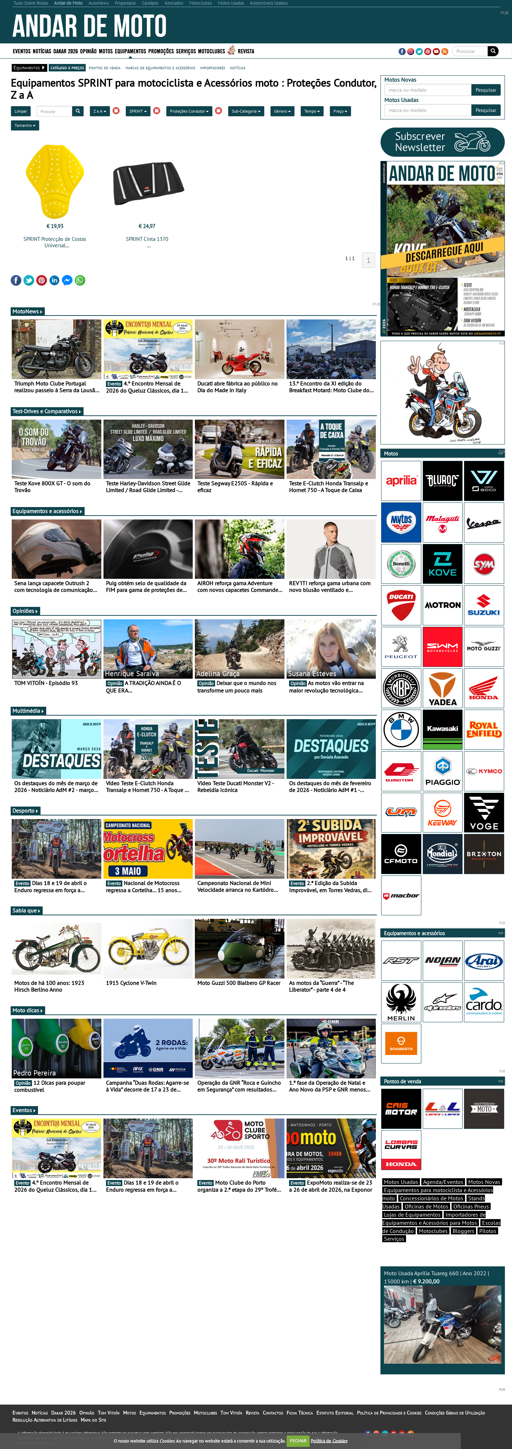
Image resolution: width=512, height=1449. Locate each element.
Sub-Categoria (246, 111)
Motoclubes (211, 50)
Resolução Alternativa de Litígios (44, 1420)
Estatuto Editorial (334, 1413)
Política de (329, 1441)
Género (282, 111)
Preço (340, 111)
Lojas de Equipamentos (412, 1214)
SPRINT (138, 111)
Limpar (21, 111)
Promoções (161, 50)
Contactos (273, 1413)
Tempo (312, 111)
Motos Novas (484, 1181)
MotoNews (27, 311)
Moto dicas (27, 1010)
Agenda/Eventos (443, 1181)
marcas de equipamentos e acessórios (160, 67)
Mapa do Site (93, 1420)
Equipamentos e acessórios (47, 511)
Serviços (186, 50)
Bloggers (463, 1230)
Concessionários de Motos (431, 1198)
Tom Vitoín (108, 1413)
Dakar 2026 (65, 50)
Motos (106, 50)
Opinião (88, 50)
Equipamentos (130, 50)
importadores (212, 67)
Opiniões (25, 610)
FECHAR (298, 1441)
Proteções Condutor (189, 111)
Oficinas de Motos (426, 1206)
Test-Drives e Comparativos (47, 411)
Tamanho (25, 125)
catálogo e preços (67, 67)
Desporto (25, 810)
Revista (246, 50)
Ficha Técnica (300, 1413)
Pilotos (487, 1230)
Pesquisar (486, 90)
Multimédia (28, 710)
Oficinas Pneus (471, 1206)
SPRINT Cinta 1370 (147, 239)
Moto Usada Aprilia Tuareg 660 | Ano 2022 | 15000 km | (442, 1317)
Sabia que (26, 910)
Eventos (22, 50)
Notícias (42, 50)
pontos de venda (105, 67)
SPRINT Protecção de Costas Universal (54, 242)
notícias (237, 67)
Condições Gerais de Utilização (455, 1413)
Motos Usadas (401, 1181)
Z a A (100, 111)
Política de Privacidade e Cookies (389, 1413)
